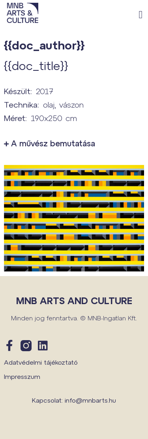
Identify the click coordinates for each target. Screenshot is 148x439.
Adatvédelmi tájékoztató (41, 362)
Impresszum (22, 376)
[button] (140, 15)
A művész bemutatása (53, 143)
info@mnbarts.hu (90, 400)
